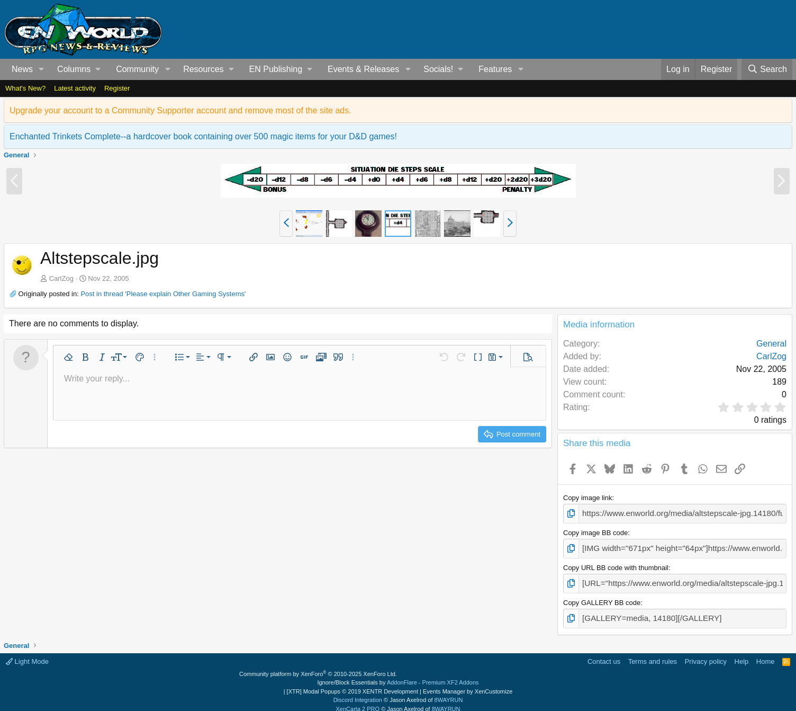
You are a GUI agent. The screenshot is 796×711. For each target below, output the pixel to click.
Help (742, 654)
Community (137, 69)
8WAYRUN (449, 692)
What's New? (25, 88)
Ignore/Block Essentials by (397, 675)
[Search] (766, 69)
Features (495, 69)
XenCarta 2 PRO (358, 701)
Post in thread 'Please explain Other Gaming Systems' (163, 294)
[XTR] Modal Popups (352, 684)
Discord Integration (357, 692)
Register (117, 88)
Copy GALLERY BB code (601, 597)
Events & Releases (363, 69)
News (22, 69)
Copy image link (587, 498)
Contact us (603, 654)
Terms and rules (652, 654)
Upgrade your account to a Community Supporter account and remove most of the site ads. (180, 110)
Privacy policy (706, 654)
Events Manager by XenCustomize (467, 684)
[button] (41, 69)
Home (765, 654)
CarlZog (61, 278)
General (771, 343)
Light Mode (27, 654)
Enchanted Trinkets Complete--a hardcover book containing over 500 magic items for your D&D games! (203, 136)
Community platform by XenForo (318, 666)
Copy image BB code (595, 531)
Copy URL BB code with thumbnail (615, 564)
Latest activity (75, 88)
